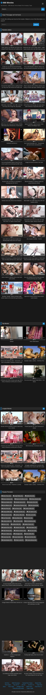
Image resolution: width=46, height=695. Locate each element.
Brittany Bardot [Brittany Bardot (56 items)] (35, 499)
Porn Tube (11, 686)
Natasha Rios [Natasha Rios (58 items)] (7, 527)
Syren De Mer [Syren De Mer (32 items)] (30, 537)
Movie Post (38, 683)
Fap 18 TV (16, 684)
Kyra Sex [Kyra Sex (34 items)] (29, 518)
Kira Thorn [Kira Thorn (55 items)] (6, 518)
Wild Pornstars (16, 683)
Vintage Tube (20, 686)
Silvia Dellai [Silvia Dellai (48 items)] (30, 533)
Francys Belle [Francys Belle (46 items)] (7, 511)
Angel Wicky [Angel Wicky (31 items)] (19, 495)
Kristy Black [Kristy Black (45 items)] (18, 518)
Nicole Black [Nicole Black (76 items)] (32, 527)
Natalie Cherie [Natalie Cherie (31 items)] (28, 524)
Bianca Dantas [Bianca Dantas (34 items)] (7, 499)
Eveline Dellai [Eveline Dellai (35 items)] (29, 508)
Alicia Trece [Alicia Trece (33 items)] (7, 495)
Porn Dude (8, 684)
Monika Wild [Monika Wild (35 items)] (16, 524)
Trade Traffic (30, 688)
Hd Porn (7, 683)
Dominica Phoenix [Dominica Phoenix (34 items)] (20, 505)
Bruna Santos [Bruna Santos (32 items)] (7, 502)
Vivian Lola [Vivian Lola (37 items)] (19, 540)
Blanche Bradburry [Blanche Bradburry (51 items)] (21, 499)
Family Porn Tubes (27, 683)
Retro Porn (29, 686)
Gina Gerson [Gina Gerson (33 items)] (7, 514)
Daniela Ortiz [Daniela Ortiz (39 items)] (33, 502)
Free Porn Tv (38, 686)
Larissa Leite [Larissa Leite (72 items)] (7, 521)
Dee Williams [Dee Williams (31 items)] (7, 505)
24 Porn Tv (31, 684)
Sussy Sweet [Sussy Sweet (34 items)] (18, 537)
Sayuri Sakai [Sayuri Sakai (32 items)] (7, 533)
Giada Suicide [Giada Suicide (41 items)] (20, 511)
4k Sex (23, 684)
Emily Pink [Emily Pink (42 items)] (6, 508)
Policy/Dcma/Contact (18, 688)
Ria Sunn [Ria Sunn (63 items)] (32, 530)
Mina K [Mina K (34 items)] (6, 524)
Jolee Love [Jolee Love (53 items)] (31, 514)
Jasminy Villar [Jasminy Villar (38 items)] (19, 514)
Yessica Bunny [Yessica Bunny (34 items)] (31, 540)
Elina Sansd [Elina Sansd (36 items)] (34, 505)
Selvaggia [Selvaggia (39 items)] (18, 533)
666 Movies (7, 2)
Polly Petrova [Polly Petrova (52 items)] (7, 530)
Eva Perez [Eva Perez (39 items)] (17, 508)
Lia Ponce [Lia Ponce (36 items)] (18, 521)
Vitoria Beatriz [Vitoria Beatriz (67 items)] (7, 540)
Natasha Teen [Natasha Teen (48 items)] (20, 527)
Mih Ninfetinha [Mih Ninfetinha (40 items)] (30, 521)
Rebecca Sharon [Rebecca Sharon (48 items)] (20, 530)
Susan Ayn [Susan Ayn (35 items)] (6, 537)
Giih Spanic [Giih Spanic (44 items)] (32, 511)
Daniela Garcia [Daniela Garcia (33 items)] (20, 502)
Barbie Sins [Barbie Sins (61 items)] (30, 495)
